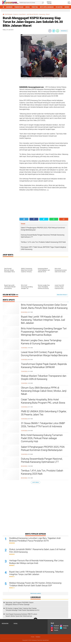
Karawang (9, 7)
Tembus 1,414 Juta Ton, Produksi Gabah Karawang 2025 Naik (42, 472)
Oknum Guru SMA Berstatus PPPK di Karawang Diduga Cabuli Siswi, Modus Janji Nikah (43, 390)
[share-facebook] (49, 30)
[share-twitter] (53, 30)
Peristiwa (35, 7)
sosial (16, 623)
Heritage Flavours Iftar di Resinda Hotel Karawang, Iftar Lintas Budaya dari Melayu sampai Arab (36, 561)
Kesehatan (5, 623)
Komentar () (64, 30)
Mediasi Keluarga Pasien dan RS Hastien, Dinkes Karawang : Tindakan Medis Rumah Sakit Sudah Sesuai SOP (35, 584)
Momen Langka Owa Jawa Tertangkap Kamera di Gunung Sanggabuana (41, 342)
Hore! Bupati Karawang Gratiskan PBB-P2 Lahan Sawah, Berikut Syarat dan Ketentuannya (21, 615)
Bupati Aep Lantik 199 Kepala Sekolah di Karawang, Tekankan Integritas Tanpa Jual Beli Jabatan (43, 319)
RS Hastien (59, 7)
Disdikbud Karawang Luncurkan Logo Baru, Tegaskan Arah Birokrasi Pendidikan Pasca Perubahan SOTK (35, 539)
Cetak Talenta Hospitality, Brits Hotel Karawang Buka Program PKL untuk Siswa (43, 401)
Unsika (27, 7)
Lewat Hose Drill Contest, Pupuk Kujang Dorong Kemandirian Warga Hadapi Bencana (44, 354)
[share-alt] (23, 219)
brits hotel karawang (47, 7)
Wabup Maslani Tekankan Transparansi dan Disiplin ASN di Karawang (43, 377)
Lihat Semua (35, 482)
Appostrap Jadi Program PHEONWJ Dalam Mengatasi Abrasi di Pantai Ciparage (19, 603)
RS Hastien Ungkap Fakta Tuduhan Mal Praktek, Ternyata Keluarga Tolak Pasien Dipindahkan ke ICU (22, 609)
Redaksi (38, 637)
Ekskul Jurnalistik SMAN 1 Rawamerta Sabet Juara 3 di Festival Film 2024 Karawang (37, 550)
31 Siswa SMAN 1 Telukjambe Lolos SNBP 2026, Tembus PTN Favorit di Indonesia (43, 425)
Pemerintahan (19, 7)
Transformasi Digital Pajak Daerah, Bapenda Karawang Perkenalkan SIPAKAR (44, 366)
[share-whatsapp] (57, 30)
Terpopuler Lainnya (35, 593)
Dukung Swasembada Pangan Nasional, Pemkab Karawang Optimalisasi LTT (41, 460)
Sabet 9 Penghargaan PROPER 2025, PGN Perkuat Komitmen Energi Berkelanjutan (42, 448)
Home (32, 637)
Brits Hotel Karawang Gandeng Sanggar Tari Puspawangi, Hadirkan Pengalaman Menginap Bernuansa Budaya (44, 331)
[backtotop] (35, 619)
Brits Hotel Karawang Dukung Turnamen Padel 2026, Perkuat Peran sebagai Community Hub (42, 438)
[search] (31, 2)
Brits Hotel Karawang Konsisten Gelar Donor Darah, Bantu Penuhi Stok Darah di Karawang (44, 306)
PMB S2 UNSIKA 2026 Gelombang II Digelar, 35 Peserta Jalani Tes (43, 413)
